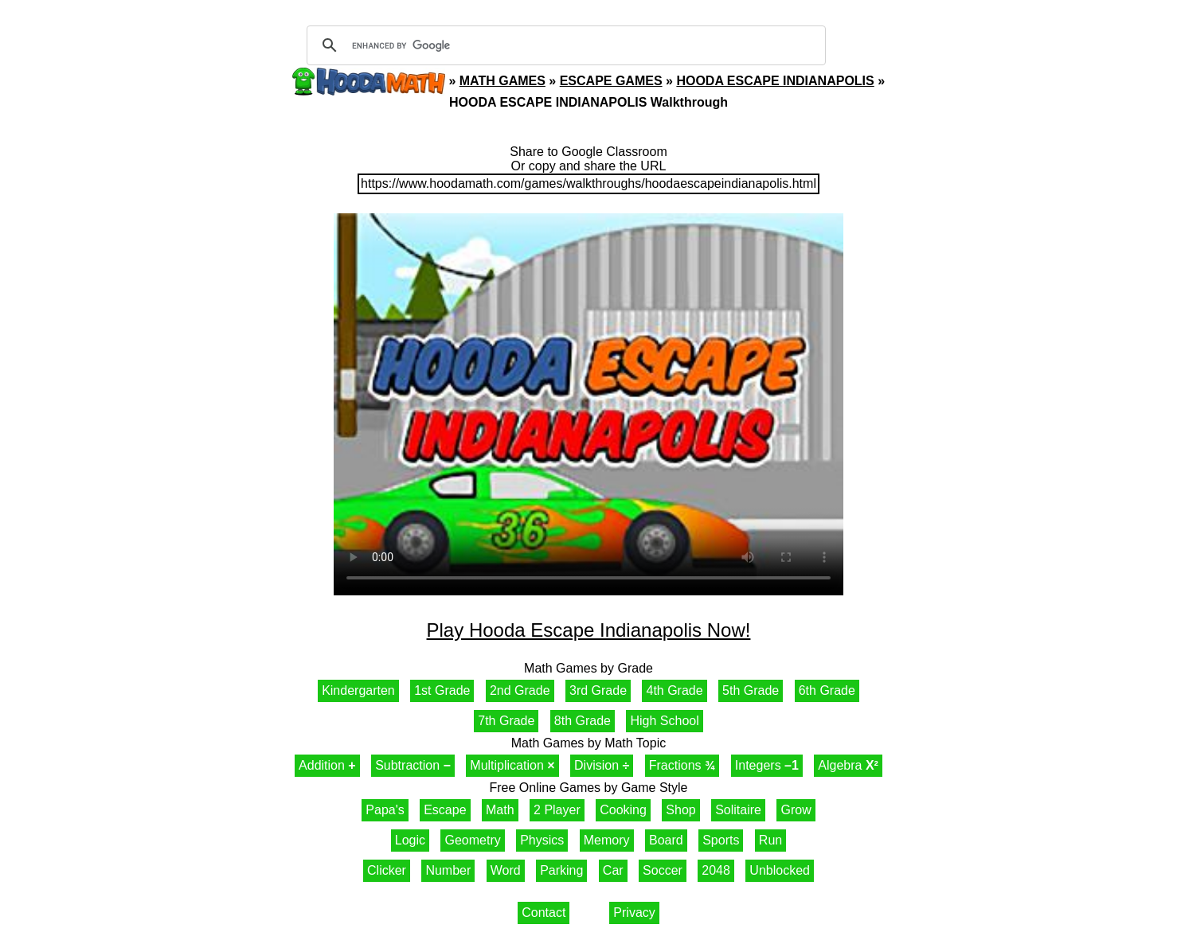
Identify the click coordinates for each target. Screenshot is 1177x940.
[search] (564, 45)
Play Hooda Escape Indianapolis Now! (589, 630)
